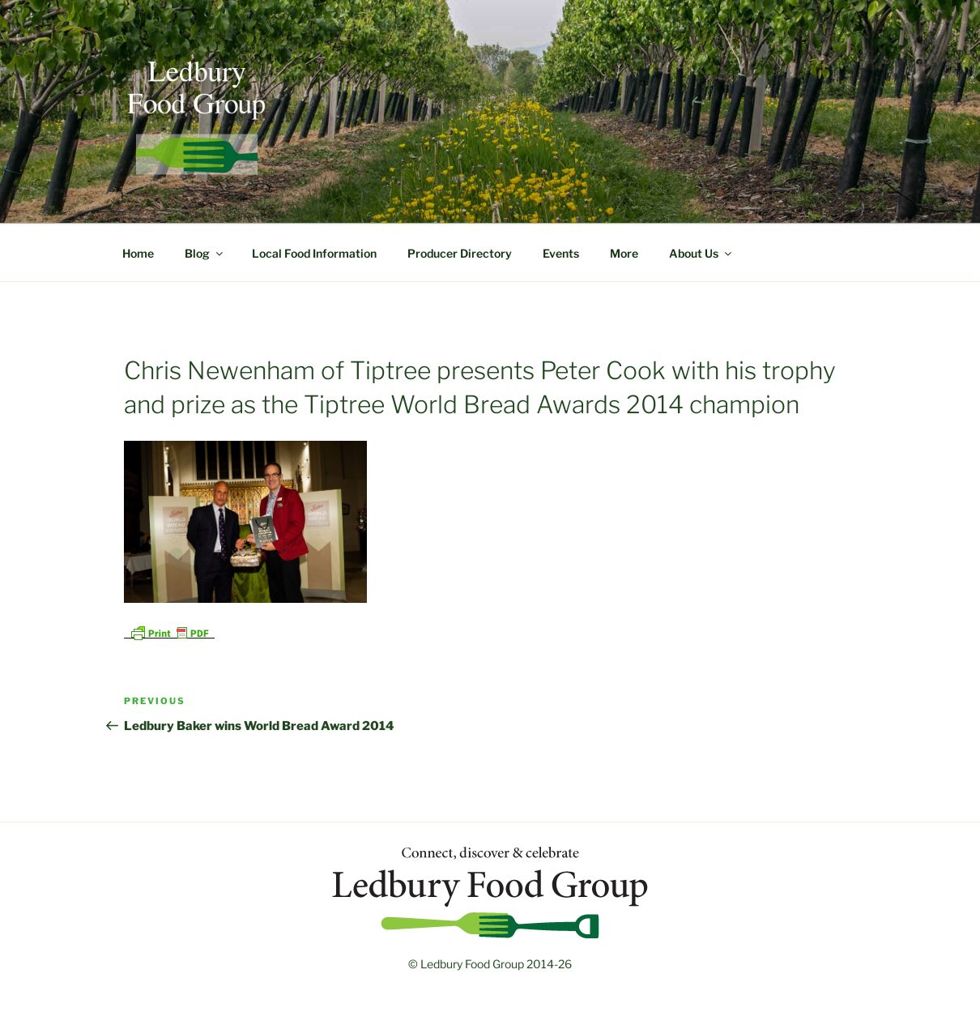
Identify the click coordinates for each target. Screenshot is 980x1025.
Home (138, 253)
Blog (205, 253)
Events (561, 253)
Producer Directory (459, 253)
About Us (701, 253)
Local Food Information (314, 253)
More (624, 253)
